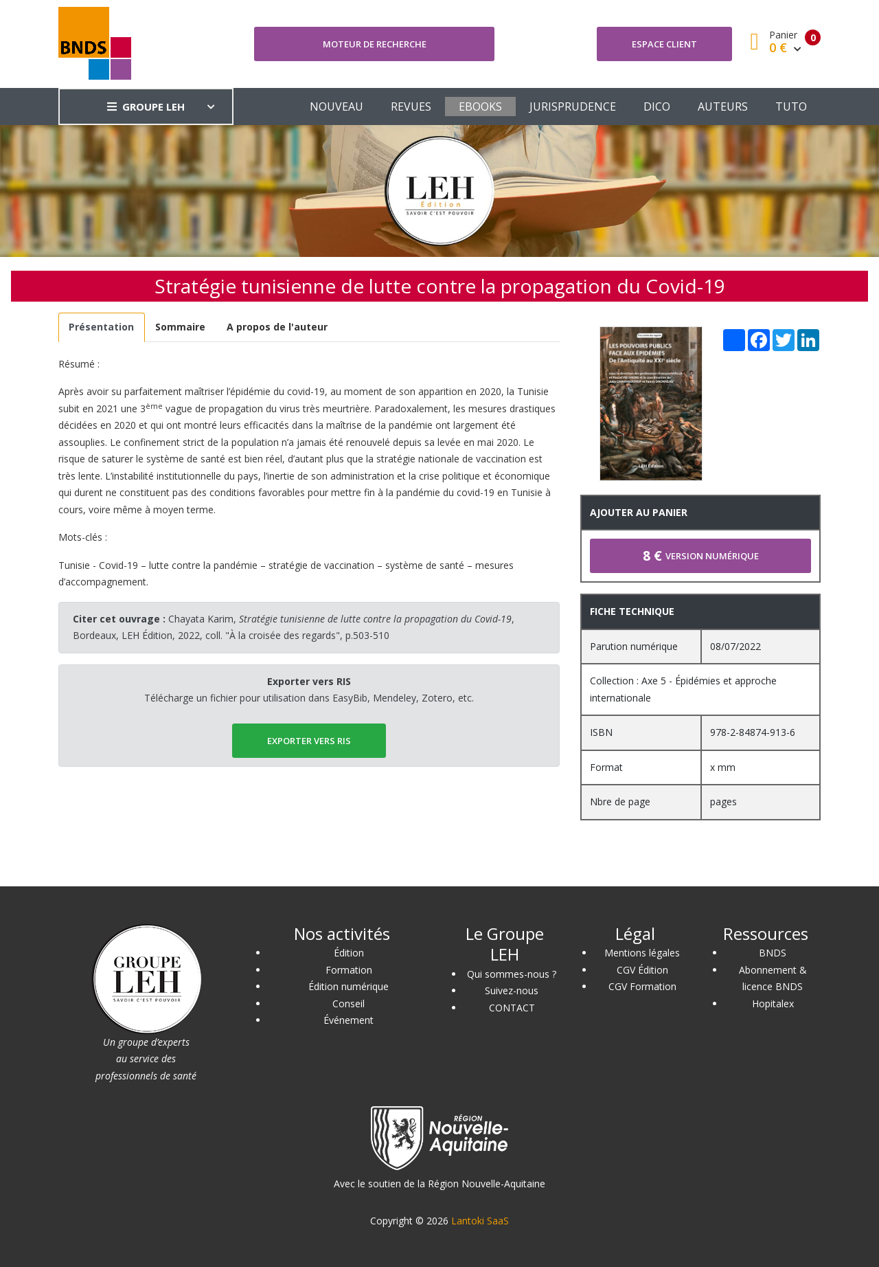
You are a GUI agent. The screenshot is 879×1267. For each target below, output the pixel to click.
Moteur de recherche (374, 44)
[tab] (101, 327)
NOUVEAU (336, 106)
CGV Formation (642, 986)
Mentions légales (642, 952)
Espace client (664, 44)
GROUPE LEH (146, 106)
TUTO (791, 106)
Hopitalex (773, 1003)
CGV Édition (642, 969)
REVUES (411, 106)
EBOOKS (480, 106)
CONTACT (512, 1007)
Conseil (348, 1003)
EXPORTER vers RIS (309, 741)
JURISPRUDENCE (572, 106)
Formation (349, 969)
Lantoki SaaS (480, 1220)
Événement (348, 1020)
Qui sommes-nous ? (511, 973)
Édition (349, 952)
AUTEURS (723, 106)
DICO (656, 106)
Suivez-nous (511, 990)
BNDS (772, 952)
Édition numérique (348, 986)
